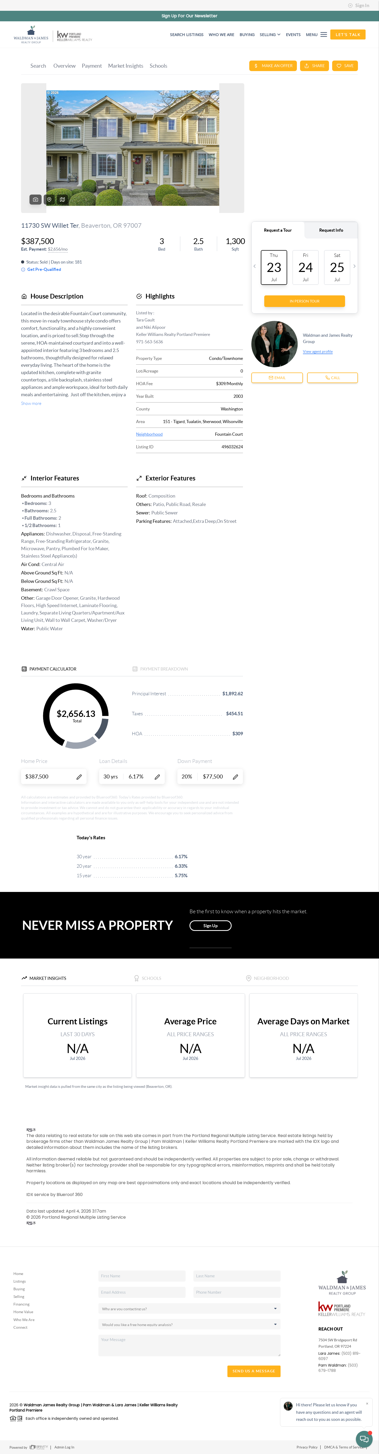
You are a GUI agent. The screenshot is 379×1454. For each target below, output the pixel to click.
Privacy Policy (307, 1447)
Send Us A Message (254, 1371)
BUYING (247, 34)
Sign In (358, 5)
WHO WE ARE (221, 34)
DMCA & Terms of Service (344, 1447)
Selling (270, 34)
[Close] (367, 1403)
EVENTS (293, 34)
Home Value (23, 1312)
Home (18, 1274)
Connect (20, 1327)
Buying (19, 1289)
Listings (19, 1281)
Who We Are (23, 1320)
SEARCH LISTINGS (186, 34)
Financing (21, 1304)
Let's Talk (348, 34)
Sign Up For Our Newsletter (189, 16)
